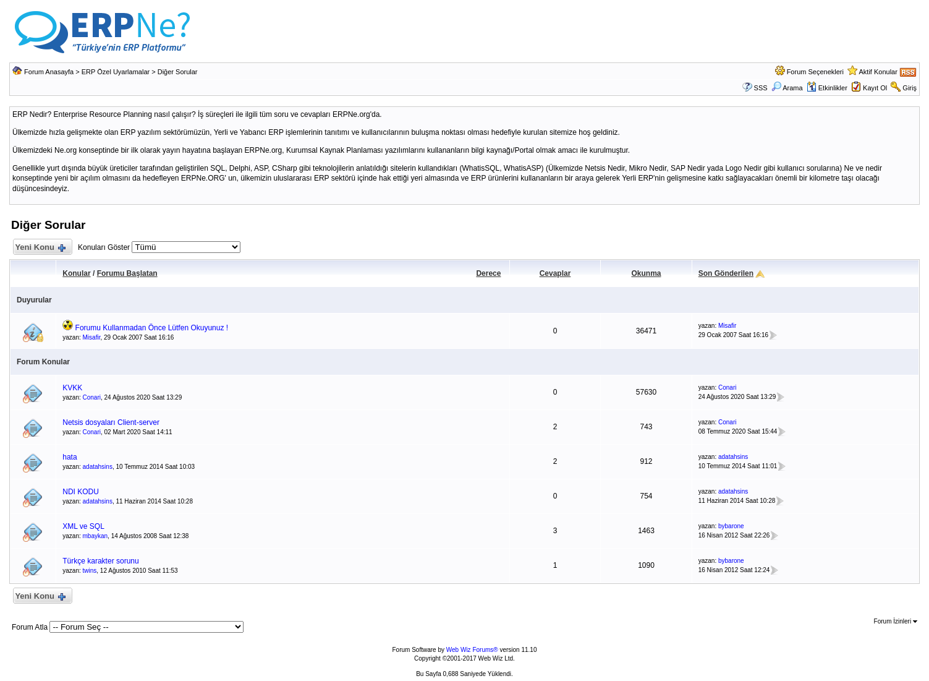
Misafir (92, 337)
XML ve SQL (83, 526)
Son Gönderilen (725, 273)
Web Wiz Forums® (472, 649)
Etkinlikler (827, 88)
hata (69, 457)
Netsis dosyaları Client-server (110, 422)
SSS (761, 88)
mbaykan (95, 536)
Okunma (646, 273)
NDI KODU (80, 491)
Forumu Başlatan (127, 273)
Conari (92, 397)
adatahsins (97, 466)
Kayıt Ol (875, 88)
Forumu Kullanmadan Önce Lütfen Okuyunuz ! (151, 327)
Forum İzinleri (895, 621)
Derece (488, 273)
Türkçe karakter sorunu (100, 561)
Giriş (909, 88)
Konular (76, 273)
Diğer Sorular (178, 71)
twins (90, 570)
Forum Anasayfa (49, 71)
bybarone (731, 526)
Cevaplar (555, 273)
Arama (787, 88)
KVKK (72, 387)
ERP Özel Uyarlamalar (116, 71)
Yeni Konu (40, 247)
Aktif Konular (878, 71)
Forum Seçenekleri (815, 71)
